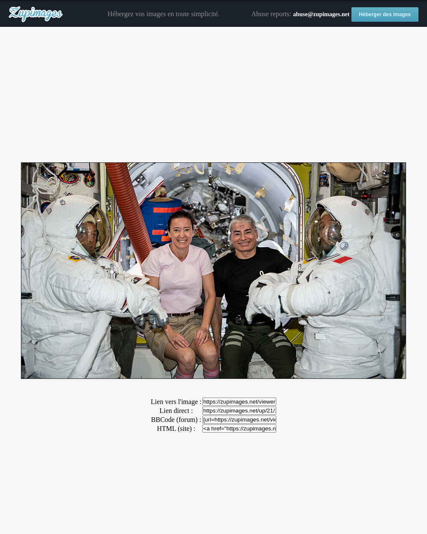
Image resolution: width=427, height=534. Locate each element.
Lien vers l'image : (176, 401)
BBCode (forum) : (176, 419)
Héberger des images (385, 14)
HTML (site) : (176, 428)
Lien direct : (176, 410)
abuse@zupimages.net (321, 14)
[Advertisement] (213, 95)
